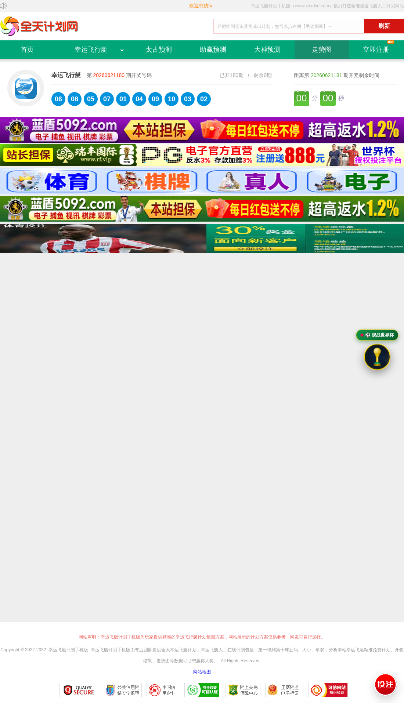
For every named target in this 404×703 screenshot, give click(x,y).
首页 (27, 49)
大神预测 (267, 49)
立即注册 (376, 49)
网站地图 (202, 671)
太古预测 (158, 49)
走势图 (322, 49)
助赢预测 (213, 49)
